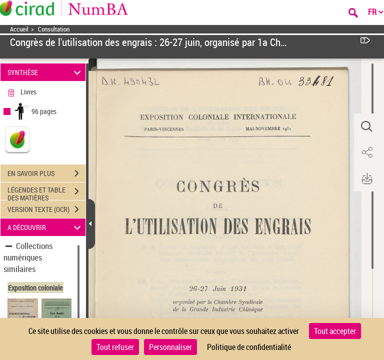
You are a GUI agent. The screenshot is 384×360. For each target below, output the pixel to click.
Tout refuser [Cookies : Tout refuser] (115, 347)
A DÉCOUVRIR (46, 227)
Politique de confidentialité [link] (249, 347)
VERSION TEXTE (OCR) (47, 209)
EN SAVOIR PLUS (47, 173)
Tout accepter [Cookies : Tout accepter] (335, 331)
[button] (366, 127)
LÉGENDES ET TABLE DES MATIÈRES (47, 192)
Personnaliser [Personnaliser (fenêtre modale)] (170, 347)
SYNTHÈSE (46, 72)
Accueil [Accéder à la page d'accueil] (19, 29)
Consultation (54, 29)
